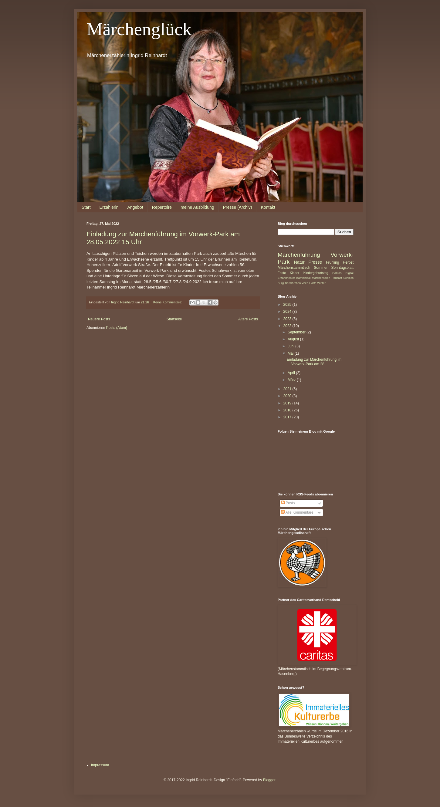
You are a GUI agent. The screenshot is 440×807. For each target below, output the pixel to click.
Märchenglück (139, 29)
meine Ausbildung (197, 207)
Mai (291, 353)
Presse (315, 262)
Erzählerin (109, 207)
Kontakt (268, 207)
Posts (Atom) (116, 328)
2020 (288, 396)
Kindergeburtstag (315, 273)
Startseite (174, 319)
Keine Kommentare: (168, 302)
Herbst (348, 262)
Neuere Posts (99, 319)
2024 (288, 311)
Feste (282, 273)
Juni (291, 346)
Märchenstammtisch (294, 267)
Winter (321, 283)
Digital (349, 273)
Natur (299, 262)
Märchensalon (321, 277)
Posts (288, 503)
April (292, 373)
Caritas (336, 273)
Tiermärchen (293, 283)
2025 (288, 304)
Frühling (332, 262)
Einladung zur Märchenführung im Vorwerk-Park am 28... (314, 361)
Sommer (320, 267)
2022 (288, 326)
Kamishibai (303, 277)
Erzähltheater (286, 277)
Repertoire (162, 207)
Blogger (269, 780)
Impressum (100, 765)
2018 (288, 410)
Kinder (294, 273)
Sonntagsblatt (342, 267)
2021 (288, 389)
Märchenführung (299, 255)
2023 (288, 319)
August (294, 339)
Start (86, 207)
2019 (288, 403)
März (292, 380)
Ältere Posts (248, 319)
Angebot (135, 207)
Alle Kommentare (297, 512)
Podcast (336, 277)
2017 (288, 417)
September (297, 332)
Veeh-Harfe (309, 283)
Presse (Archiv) (237, 207)
